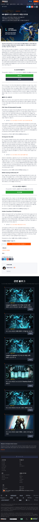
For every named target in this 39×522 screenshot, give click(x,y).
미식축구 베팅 (4, 466)
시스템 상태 (21, 479)
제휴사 (21, 464)
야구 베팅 (3, 464)
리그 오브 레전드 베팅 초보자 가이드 (19, 224)
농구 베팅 (3, 463)
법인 (20, 461)
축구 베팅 (3, 461)
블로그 (8, 4)
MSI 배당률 (19, 192)
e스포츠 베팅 (4, 470)
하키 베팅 (3, 469)
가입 (36, 1)
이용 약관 (3, 476)
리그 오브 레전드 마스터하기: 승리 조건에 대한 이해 (22, 120)
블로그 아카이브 (12, 4)
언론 (20, 463)
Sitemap (21, 480)
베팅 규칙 (21, 476)
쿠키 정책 (3, 479)
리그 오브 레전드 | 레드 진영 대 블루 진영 (20, 154)
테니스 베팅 (3, 467)
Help (36, 4)
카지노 (22, 4)
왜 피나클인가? (22, 466)
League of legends (6, 250)
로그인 (30, 1)
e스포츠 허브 (3, 4)
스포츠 (18, 4)
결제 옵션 (21, 482)
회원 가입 (19, 75)
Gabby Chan (12, 329)
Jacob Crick (18, 11)
